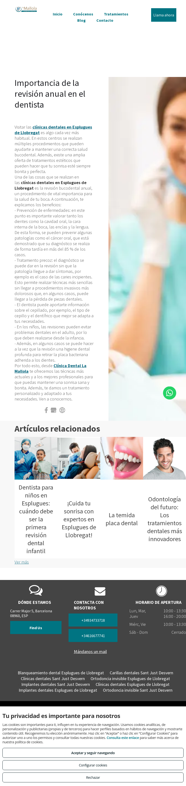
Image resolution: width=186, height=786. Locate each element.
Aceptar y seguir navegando (93, 753)
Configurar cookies (93, 765)
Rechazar (93, 777)
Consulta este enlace (123, 737)
